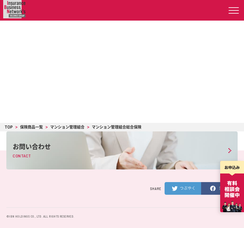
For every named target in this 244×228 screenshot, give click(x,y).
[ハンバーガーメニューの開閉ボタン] (233, 10)
